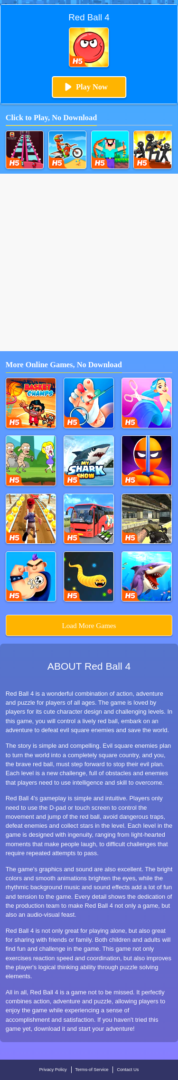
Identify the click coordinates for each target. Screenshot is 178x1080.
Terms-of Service (91, 1069)
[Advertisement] (89, 262)
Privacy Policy (53, 1069)
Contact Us (128, 1069)
